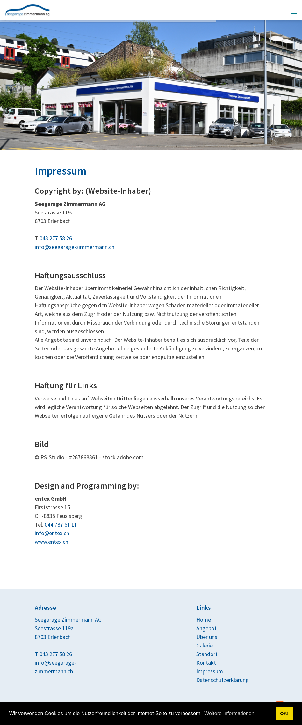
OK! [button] (284, 713)
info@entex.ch (52, 533)
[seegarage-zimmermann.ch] (27, 9)
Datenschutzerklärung (222, 680)
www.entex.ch (51, 541)
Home (203, 619)
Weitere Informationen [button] (229, 713)
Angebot (206, 628)
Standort (207, 654)
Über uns (206, 636)
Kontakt (206, 662)
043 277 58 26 (56, 238)
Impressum (209, 671)
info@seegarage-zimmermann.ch (74, 246)
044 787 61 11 (61, 524)
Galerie (204, 645)
